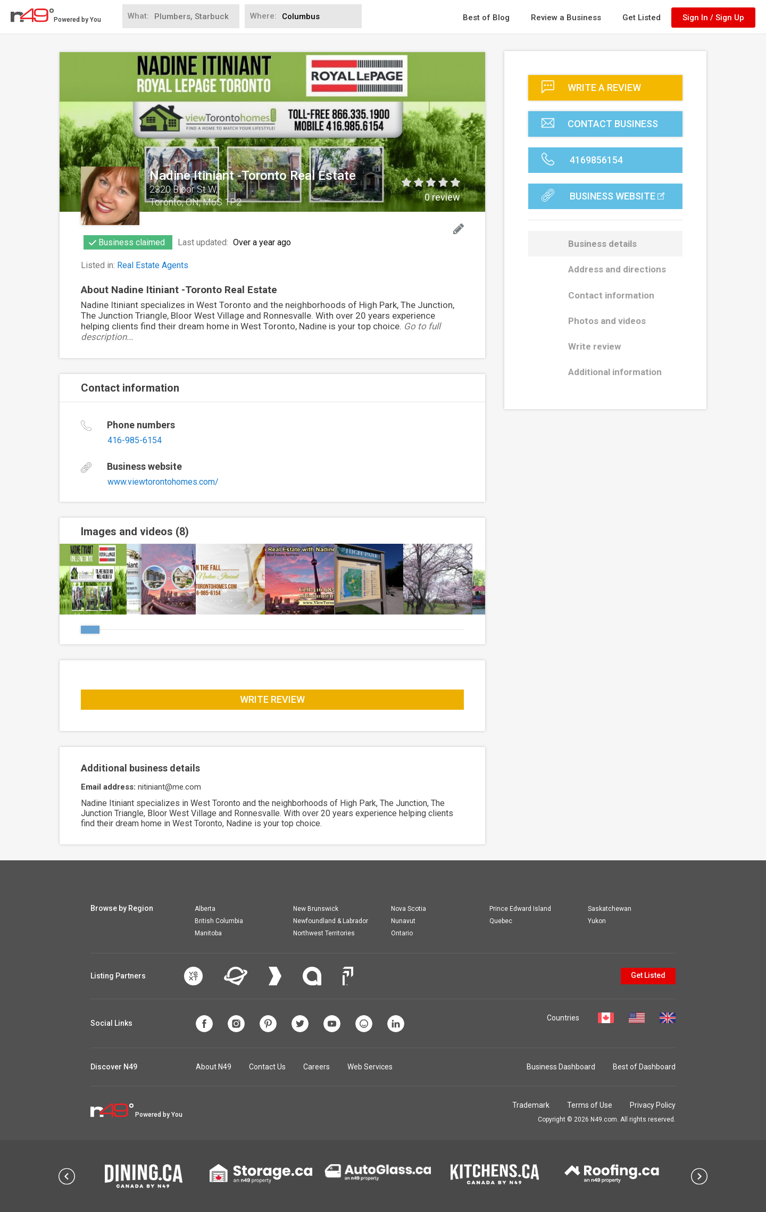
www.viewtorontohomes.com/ (163, 482)
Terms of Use (589, 1105)
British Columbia (219, 921)
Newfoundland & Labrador (330, 921)
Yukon (597, 921)
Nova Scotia (408, 908)
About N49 (213, 1066)
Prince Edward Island (520, 908)
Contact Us (267, 1066)
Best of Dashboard (644, 1066)
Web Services (370, 1066)
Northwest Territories (324, 933)
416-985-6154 (134, 440)
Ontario (402, 933)
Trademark (530, 1105)
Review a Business (566, 17)
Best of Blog (486, 17)
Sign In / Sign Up (713, 17)
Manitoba (208, 933)
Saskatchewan (609, 908)
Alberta (205, 908)
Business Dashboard (561, 1066)
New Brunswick (315, 908)
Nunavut (403, 921)
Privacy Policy (653, 1105)
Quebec (500, 921)
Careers (316, 1066)
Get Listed (641, 17)
